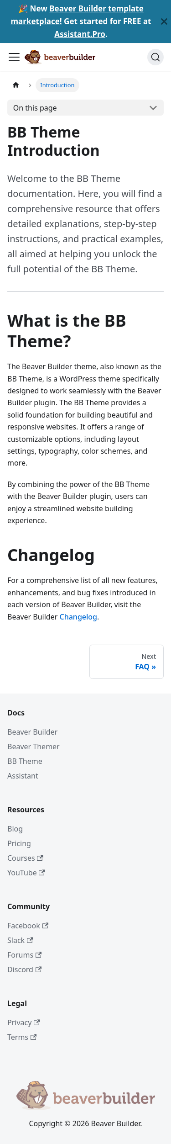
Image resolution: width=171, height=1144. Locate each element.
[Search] (155, 57)
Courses (25, 858)
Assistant (22, 776)
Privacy (23, 1022)
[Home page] (16, 85)
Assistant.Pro (79, 34)
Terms (21, 1037)
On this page (35, 108)
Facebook (27, 926)
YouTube (26, 873)
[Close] (164, 21)
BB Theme (24, 761)
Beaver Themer (33, 746)
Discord (24, 969)
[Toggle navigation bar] (14, 57)
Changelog (79, 617)
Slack (20, 940)
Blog (15, 829)
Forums (24, 955)
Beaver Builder (32, 732)
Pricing (19, 843)
